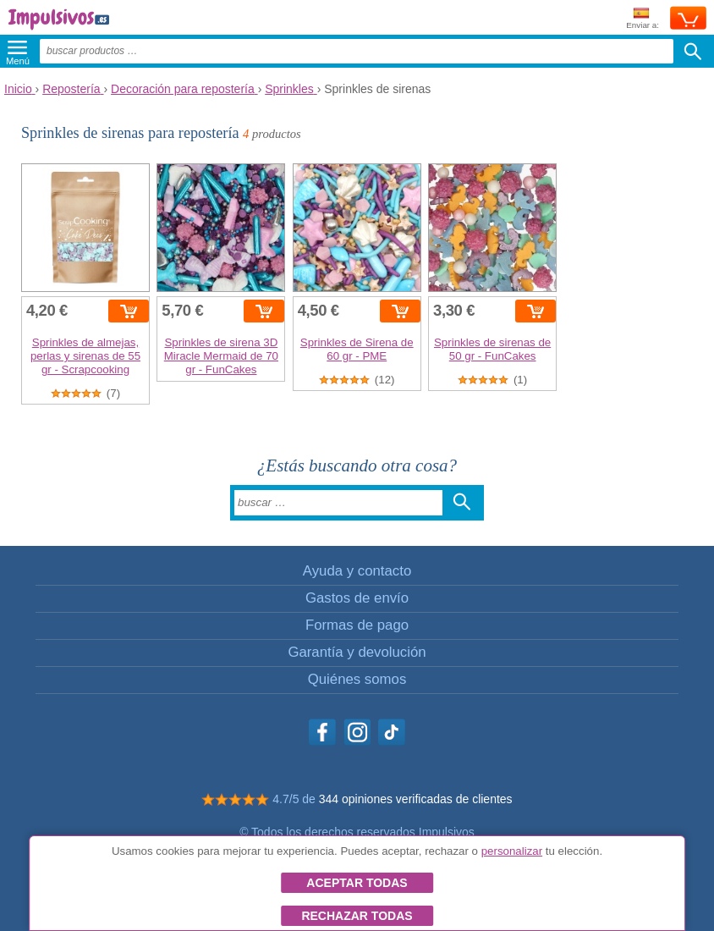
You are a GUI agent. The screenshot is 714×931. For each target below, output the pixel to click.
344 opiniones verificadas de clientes (416, 799)
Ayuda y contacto (357, 571)
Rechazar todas (356, 916)
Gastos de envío (357, 598)
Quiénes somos (357, 679)
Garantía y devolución (357, 652)
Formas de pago (357, 625)
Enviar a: (642, 19)
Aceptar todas (356, 883)
